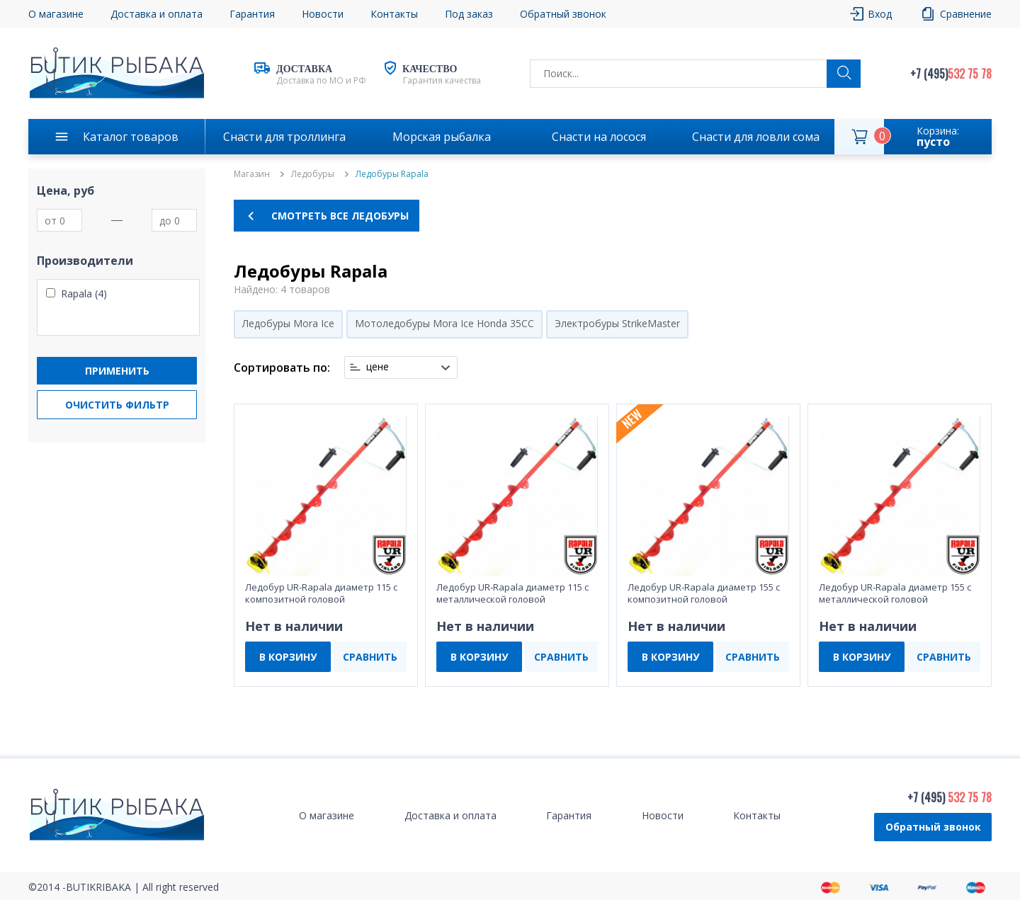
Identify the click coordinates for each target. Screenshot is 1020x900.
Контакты (394, 14)
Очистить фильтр (117, 404)
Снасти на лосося (599, 136)
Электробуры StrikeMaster (617, 323)
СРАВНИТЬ (370, 656)
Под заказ (469, 14)
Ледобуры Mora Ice (288, 323)
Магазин (252, 174)
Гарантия (252, 14)
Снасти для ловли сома (756, 136)
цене (377, 367)
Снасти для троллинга (284, 136)
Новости (323, 14)
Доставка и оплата (156, 14)
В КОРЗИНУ (288, 656)
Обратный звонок (563, 14)
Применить (117, 370)
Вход (880, 14)
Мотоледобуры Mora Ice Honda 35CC (444, 323)
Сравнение (966, 14)
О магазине (56, 14)
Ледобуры (312, 174)
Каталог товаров (130, 136)
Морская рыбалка (441, 136)
